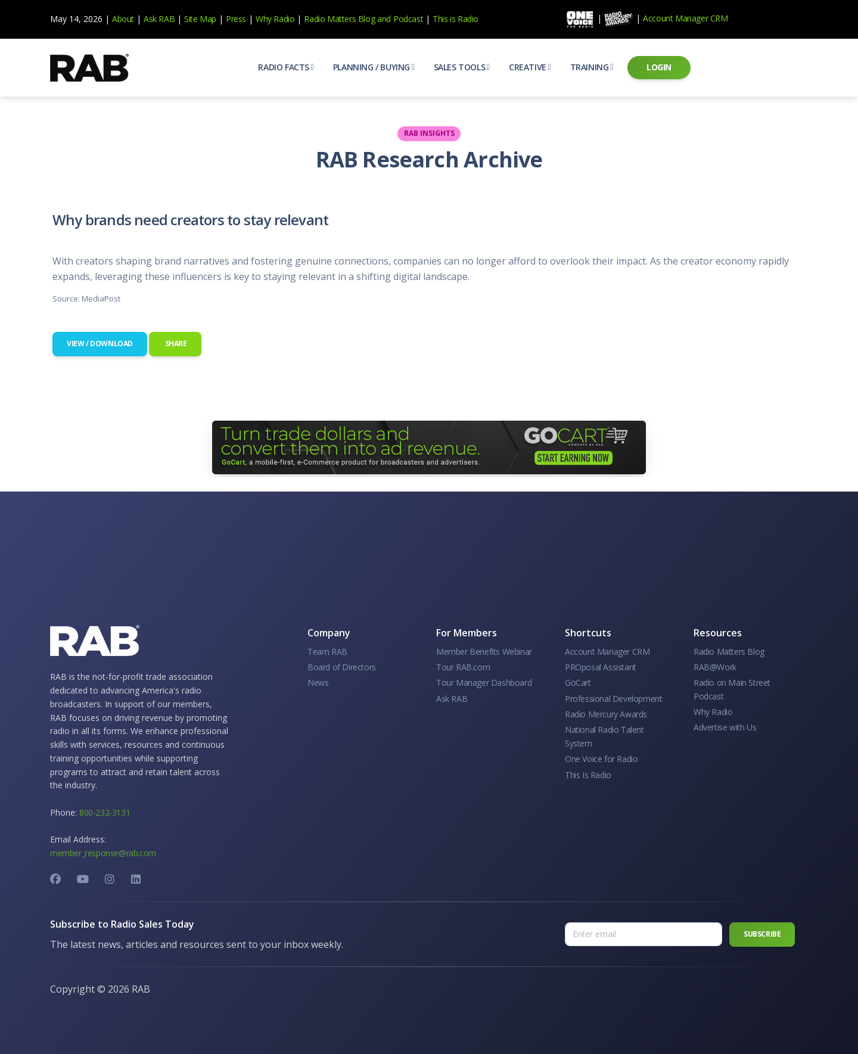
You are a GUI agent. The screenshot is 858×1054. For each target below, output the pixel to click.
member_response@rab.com (103, 853)
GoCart (578, 682)
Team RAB (327, 651)
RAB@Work (715, 667)
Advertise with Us (725, 727)
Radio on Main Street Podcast (732, 689)
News (317, 682)
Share (175, 343)
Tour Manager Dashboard (483, 682)
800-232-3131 (104, 812)
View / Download (100, 343)
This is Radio (455, 18)
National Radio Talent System (604, 736)
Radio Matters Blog (339, 18)
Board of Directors (341, 667)
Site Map (200, 18)
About (123, 18)
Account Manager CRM (685, 18)
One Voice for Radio (601, 758)
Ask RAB (159, 18)
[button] (285, 67)
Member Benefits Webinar (484, 651)
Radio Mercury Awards (606, 714)
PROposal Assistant (600, 667)
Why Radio (275, 18)
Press (236, 18)
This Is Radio (588, 775)
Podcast (408, 18)
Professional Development (613, 698)
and (384, 18)
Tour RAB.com (463, 667)
